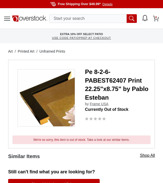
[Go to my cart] (156, 18)
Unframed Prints (52, 51)
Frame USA (99, 104)
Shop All (147, 155)
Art (10, 51)
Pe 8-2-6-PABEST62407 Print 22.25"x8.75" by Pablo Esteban (117, 84)
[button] (46, 98)
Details (107, 4)
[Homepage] (29, 19)
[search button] (132, 18)
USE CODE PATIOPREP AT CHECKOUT (81, 37)
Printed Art (26, 51)
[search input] (93, 18)
